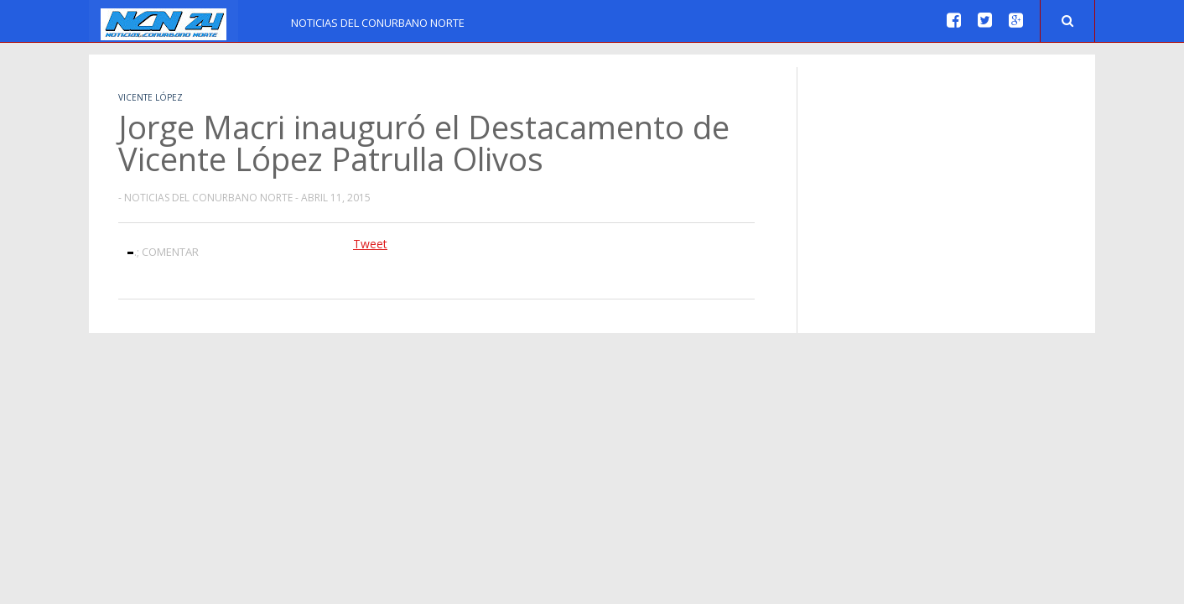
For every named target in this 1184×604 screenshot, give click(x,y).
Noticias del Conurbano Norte (378, 22)
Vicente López (150, 97)
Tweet (370, 244)
